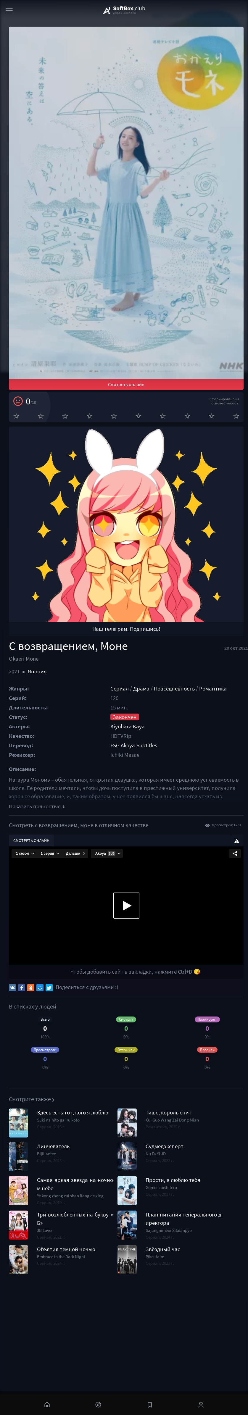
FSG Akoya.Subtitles (133, 745)
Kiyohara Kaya (127, 726)
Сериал (119, 688)
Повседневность (174, 688)
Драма (141, 688)
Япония (37, 671)
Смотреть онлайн (126, 384)
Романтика (213, 688)
